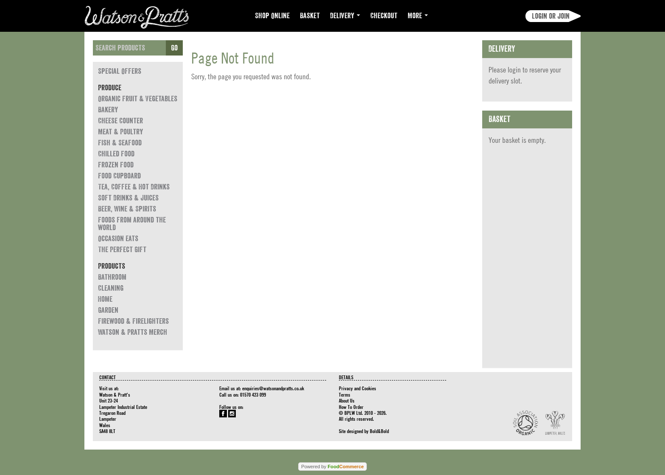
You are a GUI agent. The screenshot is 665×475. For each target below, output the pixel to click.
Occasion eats (118, 238)
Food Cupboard (119, 176)
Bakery (108, 110)
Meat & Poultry (120, 132)
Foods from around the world (132, 223)
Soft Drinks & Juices (128, 198)
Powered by (332, 466)
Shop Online (272, 15)
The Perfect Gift (122, 249)
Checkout (383, 15)
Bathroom (112, 277)
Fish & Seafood (120, 143)
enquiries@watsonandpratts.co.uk (273, 388)
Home (105, 299)
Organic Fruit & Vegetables (137, 99)
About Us (347, 400)
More (418, 15)
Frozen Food (116, 165)
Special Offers (119, 71)
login (514, 69)
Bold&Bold (379, 431)
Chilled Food (116, 154)
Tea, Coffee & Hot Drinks (134, 187)
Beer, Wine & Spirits (127, 209)
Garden (108, 310)
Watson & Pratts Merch (132, 332)
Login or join (551, 16)
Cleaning (110, 288)
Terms (344, 394)
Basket (310, 15)
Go (174, 48)
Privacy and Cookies (357, 388)
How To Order (351, 406)
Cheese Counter (120, 121)
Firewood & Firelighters (133, 321)
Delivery (345, 15)
